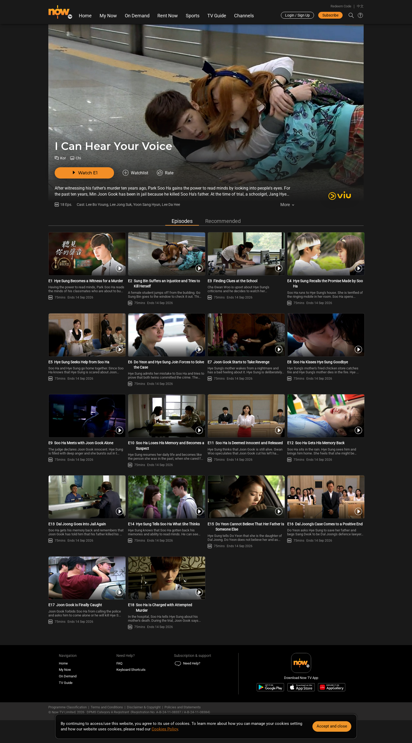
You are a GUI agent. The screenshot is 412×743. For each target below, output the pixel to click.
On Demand (137, 15)
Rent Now (167, 15)
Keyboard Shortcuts (131, 670)
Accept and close (332, 726)
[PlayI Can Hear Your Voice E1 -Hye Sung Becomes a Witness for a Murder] (86, 254)
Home (85, 15)
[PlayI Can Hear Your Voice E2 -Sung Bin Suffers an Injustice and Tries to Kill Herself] (166, 254)
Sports (192, 15)
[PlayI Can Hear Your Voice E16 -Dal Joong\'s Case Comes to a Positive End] (325, 497)
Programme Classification (67, 707)
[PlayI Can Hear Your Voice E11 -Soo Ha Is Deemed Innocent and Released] (246, 416)
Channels (244, 15)
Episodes (182, 221)
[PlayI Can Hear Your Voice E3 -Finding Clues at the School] (246, 254)
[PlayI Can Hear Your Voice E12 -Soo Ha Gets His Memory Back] (325, 416)
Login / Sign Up (297, 15)
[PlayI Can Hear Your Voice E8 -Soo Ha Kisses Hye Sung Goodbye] (325, 335)
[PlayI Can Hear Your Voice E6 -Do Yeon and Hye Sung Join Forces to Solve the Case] (166, 335)
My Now (108, 15)
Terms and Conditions (107, 707)
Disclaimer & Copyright (144, 707)
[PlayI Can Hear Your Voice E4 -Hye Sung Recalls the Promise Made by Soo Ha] (325, 254)
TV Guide (216, 15)
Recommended (223, 221)
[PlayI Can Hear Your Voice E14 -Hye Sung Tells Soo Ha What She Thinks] (166, 497)
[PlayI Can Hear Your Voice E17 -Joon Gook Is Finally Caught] (86, 578)
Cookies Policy (165, 729)
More (285, 204)
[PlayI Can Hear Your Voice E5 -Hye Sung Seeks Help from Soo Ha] (86, 335)
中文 (360, 6)
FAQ (119, 663)
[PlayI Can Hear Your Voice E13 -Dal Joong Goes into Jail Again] (86, 497)
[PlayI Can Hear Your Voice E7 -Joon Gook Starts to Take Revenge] (246, 335)
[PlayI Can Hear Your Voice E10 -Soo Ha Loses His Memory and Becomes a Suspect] (166, 416)
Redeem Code (341, 6)
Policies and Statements (182, 707)
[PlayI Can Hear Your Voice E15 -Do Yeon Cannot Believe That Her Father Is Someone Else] (246, 497)
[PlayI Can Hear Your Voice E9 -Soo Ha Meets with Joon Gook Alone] (86, 416)
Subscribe (330, 15)
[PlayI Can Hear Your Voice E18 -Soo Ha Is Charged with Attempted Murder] (166, 578)
